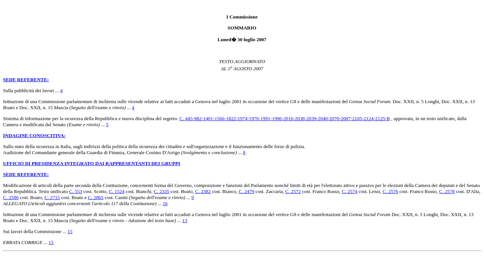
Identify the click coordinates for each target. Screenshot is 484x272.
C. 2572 (293, 191)
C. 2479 (246, 191)
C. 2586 (11, 197)
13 (184, 220)
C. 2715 (52, 197)
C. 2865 (96, 197)
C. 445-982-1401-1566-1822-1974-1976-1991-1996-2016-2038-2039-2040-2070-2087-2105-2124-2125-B (284, 118)
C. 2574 (349, 191)
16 (165, 203)
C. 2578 (447, 191)
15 (69, 231)
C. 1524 (116, 191)
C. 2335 (161, 191)
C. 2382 (203, 191)
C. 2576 (390, 191)
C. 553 (75, 191)
